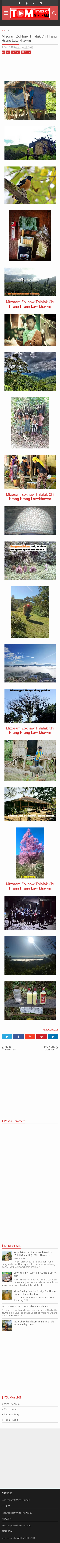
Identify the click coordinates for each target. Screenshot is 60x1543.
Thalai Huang (11, 1419)
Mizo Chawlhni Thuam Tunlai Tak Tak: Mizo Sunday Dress (34, 1323)
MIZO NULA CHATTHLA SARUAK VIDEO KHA (35, 1275)
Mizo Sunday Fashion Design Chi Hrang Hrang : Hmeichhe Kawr (35, 1293)
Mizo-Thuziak (11, 1409)
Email (26, 52)
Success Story (11, 1414)
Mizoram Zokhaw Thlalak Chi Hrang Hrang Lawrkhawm (29, 38)
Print (15, 52)
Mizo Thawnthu (12, 1403)
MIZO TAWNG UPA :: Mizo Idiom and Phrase (25, 1306)
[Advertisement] (30, 68)
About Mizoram (50, 1029)
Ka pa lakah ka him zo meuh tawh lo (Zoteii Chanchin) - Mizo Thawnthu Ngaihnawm (33, 1255)
